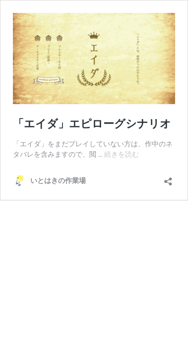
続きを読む (121, 154)
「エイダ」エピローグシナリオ (92, 124)
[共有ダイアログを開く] (168, 178)
